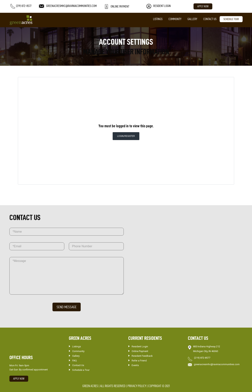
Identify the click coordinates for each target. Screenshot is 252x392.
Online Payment (140, 351)
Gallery (192, 19)
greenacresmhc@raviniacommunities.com (217, 364)
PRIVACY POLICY (137, 386)
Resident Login (140, 346)
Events (135, 365)
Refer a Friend (139, 360)
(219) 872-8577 (202, 357)
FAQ (74, 360)
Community (175, 19)
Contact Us (209, 19)
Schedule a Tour (81, 370)
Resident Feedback (142, 355)
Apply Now (203, 6)
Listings (157, 19)
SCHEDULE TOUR (231, 19)
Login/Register (126, 136)
